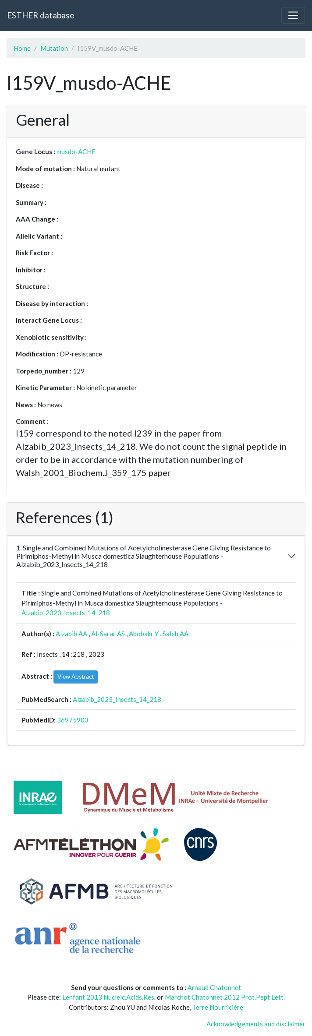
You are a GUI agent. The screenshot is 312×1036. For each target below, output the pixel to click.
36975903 (73, 720)
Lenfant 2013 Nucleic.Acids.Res (108, 997)
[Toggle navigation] (293, 15)
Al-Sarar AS (108, 634)
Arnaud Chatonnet (214, 987)
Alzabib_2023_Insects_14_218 (65, 613)
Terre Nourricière (217, 1007)
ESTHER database (40, 15)
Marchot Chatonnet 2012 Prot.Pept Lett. (225, 997)
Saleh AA (175, 634)
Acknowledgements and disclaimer (255, 1024)
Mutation (54, 48)
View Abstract (75, 676)
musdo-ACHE (76, 151)
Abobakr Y (144, 634)
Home (22, 48)
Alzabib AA (71, 634)
